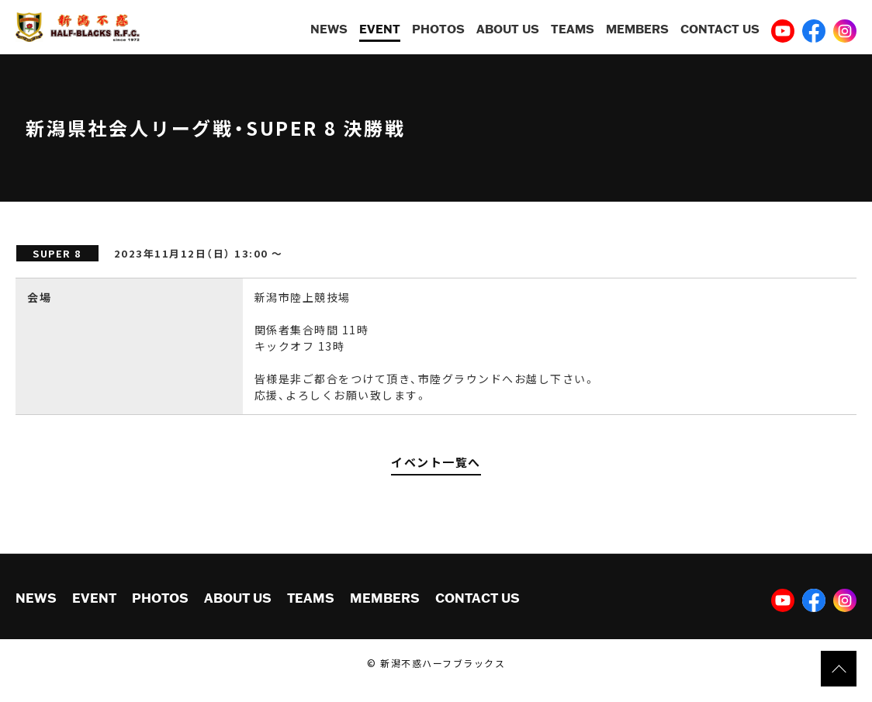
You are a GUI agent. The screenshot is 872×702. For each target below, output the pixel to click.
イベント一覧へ (436, 462)
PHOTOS (438, 28)
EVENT (379, 28)
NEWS (329, 28)
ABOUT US (507, 28)
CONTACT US (720, 28)
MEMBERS (637, 28)
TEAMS (572, 28)
